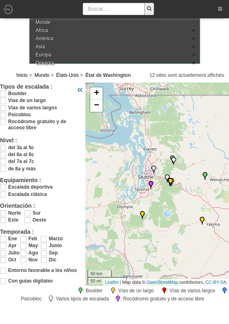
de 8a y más (22, 169)
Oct (12, 260)
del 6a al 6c (21, 154)
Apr (12, 245)
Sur (37, 213)
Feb (32, 238)
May (33, 245)
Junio (55, 245)
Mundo (42, 75)
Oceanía (45, 63)
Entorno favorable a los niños (42, 270)
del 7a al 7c (21, 161)
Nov (33, 260)
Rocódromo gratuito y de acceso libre (37, 122)
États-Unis (67, 75)
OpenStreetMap (162, 282)
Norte (14, 213)
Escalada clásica (27, 194)
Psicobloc (19, 114)
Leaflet (111, 282)
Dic (53, 260)
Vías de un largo (27, 100)
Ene (12, 238)
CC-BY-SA (216, 282)
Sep (53, 253)
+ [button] (96, 93)
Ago (33, 253)
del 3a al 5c (21, 147)
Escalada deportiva (30, 187)
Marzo (55, 238)
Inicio (22, 75)
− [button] (96, 106)
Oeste (39, 220)
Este (13, 220)
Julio (14, 253)
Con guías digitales (30, 281)
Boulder (17, 93)
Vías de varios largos (32, 108)
